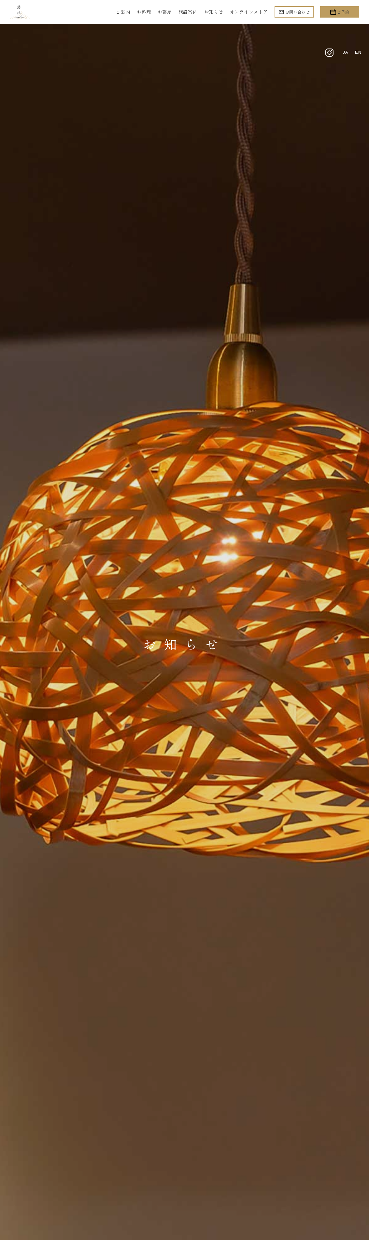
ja (345, 52)
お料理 (144, 11)
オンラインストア (249, 11)
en (358, 52)
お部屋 (165, 11)
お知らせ (213, 11)
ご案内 (123, 11)
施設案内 (188, 11)
